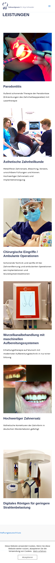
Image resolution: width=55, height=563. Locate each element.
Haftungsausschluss (10, 532)
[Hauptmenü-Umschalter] (50, 6)
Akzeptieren (27, 557)
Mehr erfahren (39, 551)
